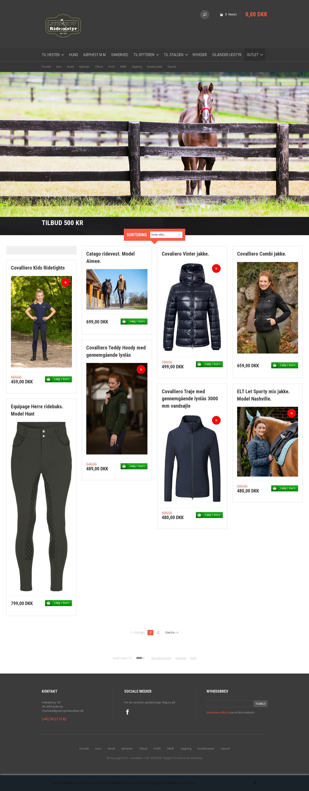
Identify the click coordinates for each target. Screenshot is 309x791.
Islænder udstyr (226, 54)
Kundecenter (154, 67)
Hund (73, 54)
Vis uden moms (161, 658)
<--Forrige (137, 632)
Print (193, 658)
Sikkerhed (119, 54)
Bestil (70, 67)
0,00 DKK (256, 14)
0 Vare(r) (231, 14)
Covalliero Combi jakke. (261, 254)
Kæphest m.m (94, 54)
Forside (46, 67)
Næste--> (172, 632)
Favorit (172, 67)
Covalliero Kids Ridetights (38, 268)
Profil (111, 67)
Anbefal (181, 658)
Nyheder (200, 54)
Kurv (59, 67)
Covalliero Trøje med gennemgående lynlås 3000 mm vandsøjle (190, 399)
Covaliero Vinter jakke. (185, 254)
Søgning (137, 67)
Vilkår (123, 67)
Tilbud (99, 67)
